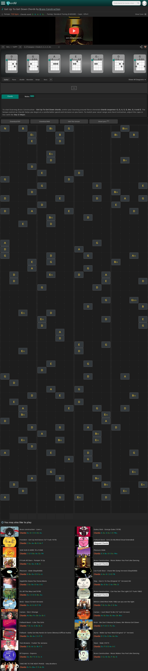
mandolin (30, 79)
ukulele (21, 79)
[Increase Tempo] (20, 46)
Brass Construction (49, 9)
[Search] (138, 3)
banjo (38, 79)
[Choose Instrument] (51, 79)
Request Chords (101, 543)
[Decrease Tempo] (3, 46)
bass (45, 79)
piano (14, 79)
